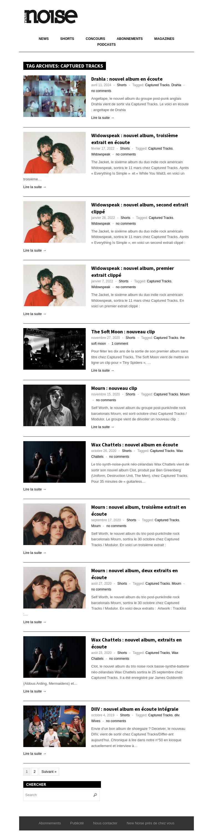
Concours (95, 39)
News (44, 39)
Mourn (184, 394)
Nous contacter (105, 823)
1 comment (119, 344)
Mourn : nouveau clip (114, 388)
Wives (95, 721)
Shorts (67, 39)
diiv (176, 715)
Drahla (176, 85)
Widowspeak (100, 154)
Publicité (77, 823)
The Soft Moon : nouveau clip (123, 331)
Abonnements (130, 39)
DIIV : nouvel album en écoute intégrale (134, 709)
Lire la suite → (102, 118)
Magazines (164, 39)
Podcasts (106, 45)
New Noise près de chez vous (150, 823)
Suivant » (48, 771)
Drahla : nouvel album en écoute (127, 79)
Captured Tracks (157, 85)
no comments (101, 91)
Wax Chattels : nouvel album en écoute (134, 444)
